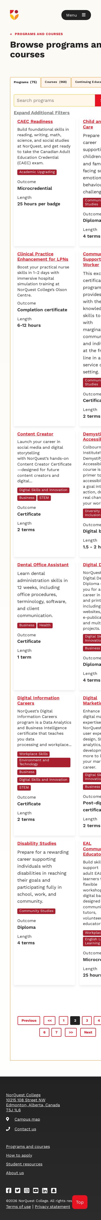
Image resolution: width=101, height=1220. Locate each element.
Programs (25, 82)
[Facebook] (10, 1191)
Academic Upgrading (37, 172)
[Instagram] (28, 1191)
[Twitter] (19, 1191)
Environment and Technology (34, 762)
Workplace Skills (33, 754)
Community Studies (36, 911)
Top (80, 1202)
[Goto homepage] (50, 15)
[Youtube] (37, 1191)
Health (45, 625)
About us (15, 1172)
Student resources (24, 1164)
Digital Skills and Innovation (43, 490)
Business (26, 498)
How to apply (19, 1155)
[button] (76, 15)
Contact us (21, 1129)
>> (71, 1032)
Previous (29, 1020)
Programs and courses (39, 33)
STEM (44, 498)
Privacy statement (52, 1206)
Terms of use (18, 1206)
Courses (56, 82)
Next (88, 1032)
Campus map (23, 1119)
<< (50, 1020)
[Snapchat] (55, 1191)
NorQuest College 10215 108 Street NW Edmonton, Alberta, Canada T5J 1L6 (33, 1102)
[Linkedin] (46, 1191)
